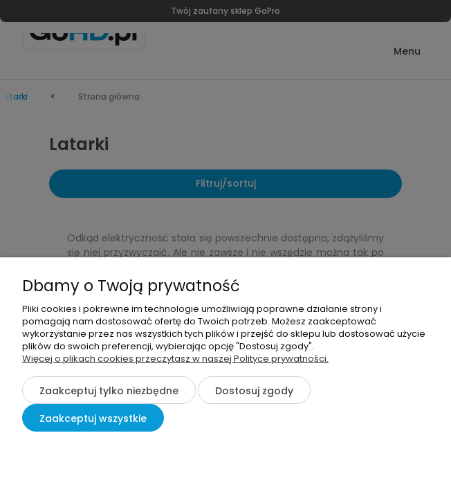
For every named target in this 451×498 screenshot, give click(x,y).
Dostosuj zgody (254, 391)
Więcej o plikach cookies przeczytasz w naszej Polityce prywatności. (175, 358)
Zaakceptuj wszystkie (93, 418)
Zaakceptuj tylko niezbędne (108, 391)
